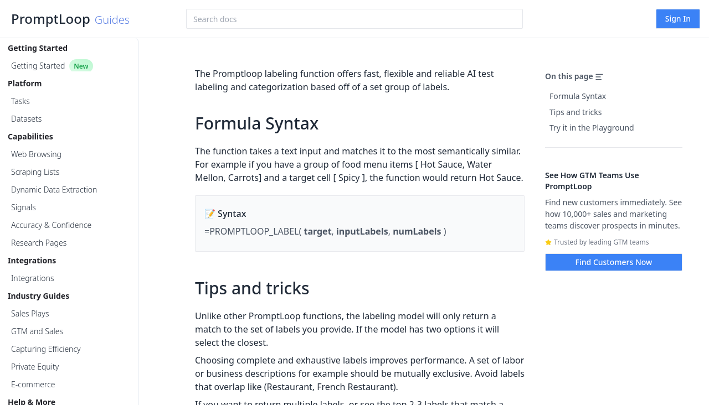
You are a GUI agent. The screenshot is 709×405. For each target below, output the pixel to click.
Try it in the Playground (591, 127)
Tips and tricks (575, 112)
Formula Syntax (577, 96)
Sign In (678, 18)
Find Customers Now (614, 262)
